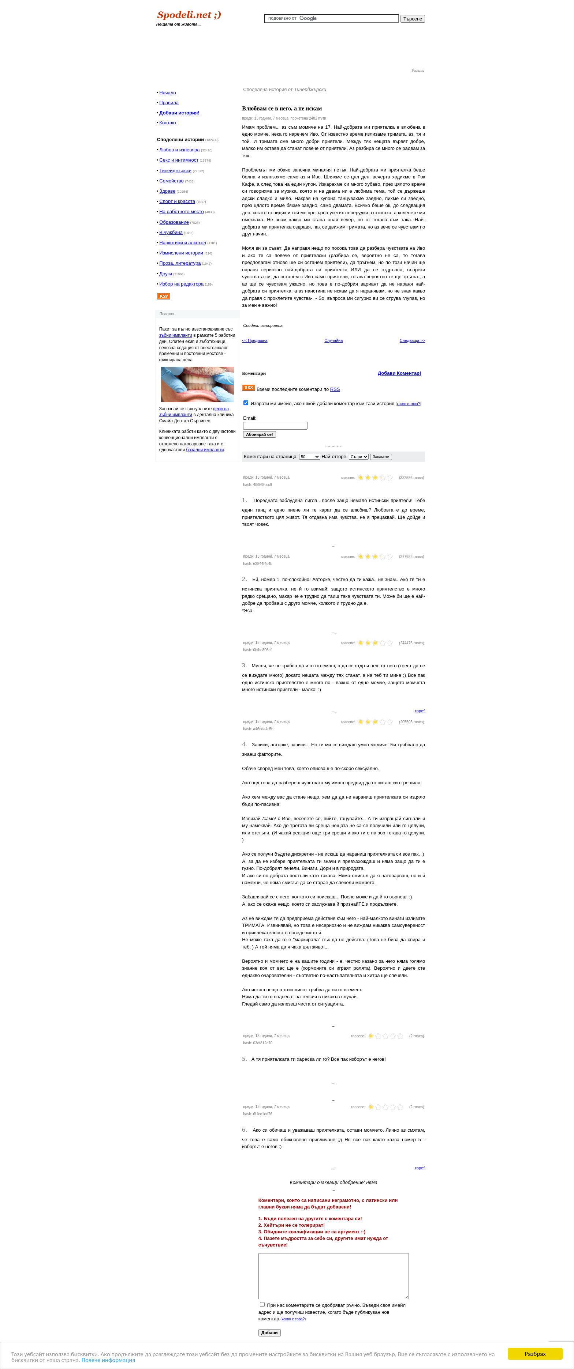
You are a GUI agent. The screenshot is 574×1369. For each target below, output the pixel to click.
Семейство (171, 181)
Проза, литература (180, 263)
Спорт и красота (177, 201)
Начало (167, 92)
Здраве (167, 191)
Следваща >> (412, 340)
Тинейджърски (175, 170)
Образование (174, 222)
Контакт (167, 122)
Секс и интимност (178, 160)
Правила (169, 102)
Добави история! (179, 113)
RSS (335, 389)
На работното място (181, 211)
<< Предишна (254, 340)
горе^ (420, 711)
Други (165, 273)
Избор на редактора (181, 284)
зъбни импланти (175, 335)
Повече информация (110, 1360)
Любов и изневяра (179, 149)
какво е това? (408, 404)
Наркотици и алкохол (182, 242)
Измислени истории (181, 253)
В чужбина (171, 232)
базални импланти (205, 449)
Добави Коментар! (399, 373)
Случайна (333, 340)
